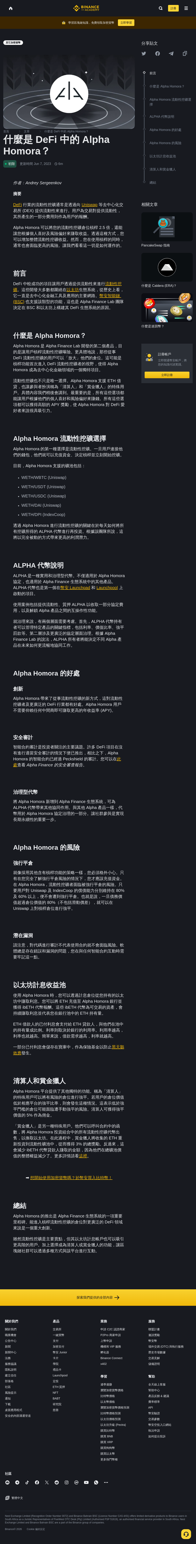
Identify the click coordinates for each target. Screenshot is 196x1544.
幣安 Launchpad (75, 587)
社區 (8, 1387)
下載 (8, 1404)
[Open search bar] (159, 8)
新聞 (8, 1346)
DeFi (17, 204)
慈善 (56, 1410)
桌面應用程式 (13, 1410)
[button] (186, 8)
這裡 (83, 1156)
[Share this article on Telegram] (171, 53)
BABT (56, 1398)
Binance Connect (111, 1358)
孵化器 (104, 1352)
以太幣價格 (107, 1401)
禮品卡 (57, 1369)
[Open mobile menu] (186, 8)
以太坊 (73, 289)
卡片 (56, 1358)
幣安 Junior (60, 1352)
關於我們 (10, 1329)
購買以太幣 (107, 1453)
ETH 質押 (59, 1387)
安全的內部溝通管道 (18, 1415)
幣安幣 (152, 1340)
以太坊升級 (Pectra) (113, 1424)
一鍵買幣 (58, 1335)
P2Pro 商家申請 (110, 1335)
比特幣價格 (107, 1396)
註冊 (173, 8)
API (150, 1407)
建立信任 (10, 1375)
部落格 (9, 1381)
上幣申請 (106, 1340)
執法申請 (154, 1430)
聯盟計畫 (154, 1329)
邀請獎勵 (154, 1335)
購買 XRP (106, 1442)
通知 (8, 1398)
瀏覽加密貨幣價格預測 (114, 1407)
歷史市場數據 (157, 1352)
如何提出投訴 (157, 1436)
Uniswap (89, 204)
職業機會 (10, 1335)
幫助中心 (154, 1390)
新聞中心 (10, 1352)
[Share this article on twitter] (143, 53)
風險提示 (10, 1392)
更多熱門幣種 (109, 1459)
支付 (56, 1340)
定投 (56, 1381)
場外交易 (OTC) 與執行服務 (166, 1346)
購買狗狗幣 (107, 1447)
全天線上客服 (157, 1384)
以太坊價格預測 (110, 1419)
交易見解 (154, 1358)
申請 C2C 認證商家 (112, 1329)
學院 (56, 1363)
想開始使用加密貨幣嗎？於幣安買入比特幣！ (71, 1177)
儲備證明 (154, 1363)
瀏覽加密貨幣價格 (111, 1390)
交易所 (57, 1329)
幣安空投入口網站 (159, 1424)
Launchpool (107, 587)
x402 (103, 1363)
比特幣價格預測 (110, 1413)
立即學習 (126, 22)
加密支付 (58, 1346)
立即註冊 (167, 375)
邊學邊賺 (106, 1384)
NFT (55, 1392)
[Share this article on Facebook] (157, 53)
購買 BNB (106, 1436)
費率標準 (154, 1401)
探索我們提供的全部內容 (98, 1297)
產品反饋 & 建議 (158, 1396)
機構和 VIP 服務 (110, 1346)
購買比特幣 (107, 1430)
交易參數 (154, 1419)
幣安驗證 (154, 1413)
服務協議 (10, 1363)
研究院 (57, 1404)
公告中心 (10, 1340)
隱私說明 (10, 1369)
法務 (8, 1358)
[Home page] (86, 8)
